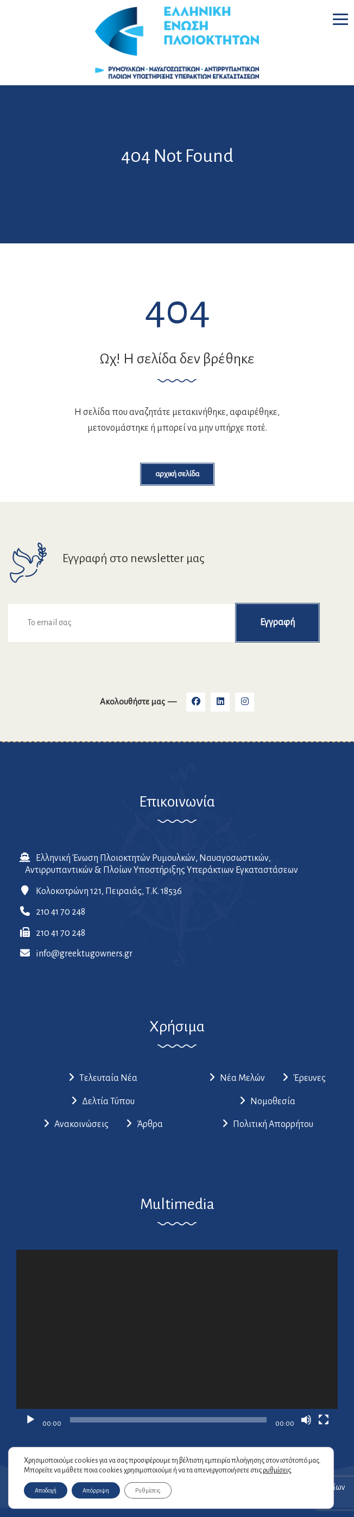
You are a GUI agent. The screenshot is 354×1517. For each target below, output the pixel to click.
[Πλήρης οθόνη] (323, 1419)
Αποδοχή (45, 1490)
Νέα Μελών (242, 1078)
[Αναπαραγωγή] (30, 1419)
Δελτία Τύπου (108, 1101)
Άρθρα (150, 1124)
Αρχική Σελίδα (177, 474)
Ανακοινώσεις (81, 1124)
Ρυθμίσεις (148, 1490)
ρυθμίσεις (277, 1470)
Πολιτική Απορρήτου (273, 1124)
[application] (177, 1340)
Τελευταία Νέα (108, 1078)
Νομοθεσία (272, 1101)
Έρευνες (309, 1078)
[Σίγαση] (306, 1419)
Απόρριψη (96, 1490)
